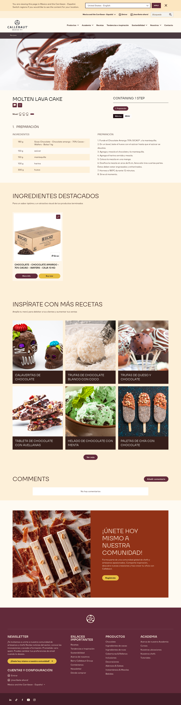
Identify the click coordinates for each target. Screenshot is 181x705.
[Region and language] (117, 5)
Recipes (13, 35)
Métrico (118, 116)
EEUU (127, 116)
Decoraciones (112, 661)
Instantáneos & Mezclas (117, 670)
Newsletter (76, 669)
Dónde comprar (78, 673)
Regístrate (110, 578)
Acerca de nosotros (80, 656)
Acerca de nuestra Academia (154, 641)
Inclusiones (111, 657)
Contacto (168, 25)
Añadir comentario (156, 479)
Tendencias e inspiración (118, 25)
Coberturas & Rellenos (116, 653)
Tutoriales (145, 657)
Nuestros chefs (148, 653)
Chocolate (111, 641)
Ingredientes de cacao (116, 645)
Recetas (100, 25)
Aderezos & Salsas (114, 666)
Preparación (121, 108)
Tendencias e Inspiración (83, 648)
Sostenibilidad (78, 652)
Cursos (144, 645)
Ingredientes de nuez (116, 649)
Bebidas (109, 674)
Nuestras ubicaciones (151, 649)
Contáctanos (77, 664)
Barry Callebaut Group (82, 660)
